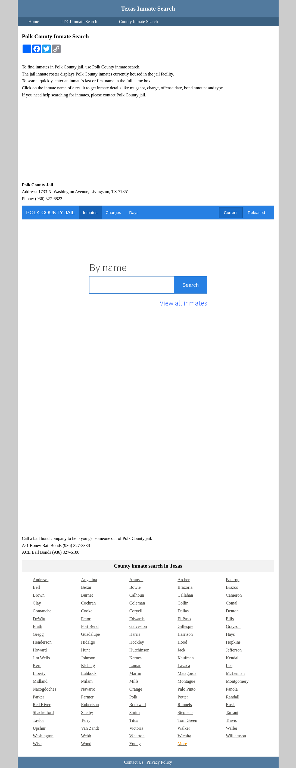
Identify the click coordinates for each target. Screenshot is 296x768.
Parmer (87, 697)
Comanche (42, 611)
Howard (40, 650)
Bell (36, 587)
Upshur (39, 728)
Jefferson (234, 650)
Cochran (88, 603)
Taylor (38, 720)
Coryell (135, 611)
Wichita (184, 736)
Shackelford (43, 712)
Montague (186, 681)
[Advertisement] (148, 140)
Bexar (86, 587)
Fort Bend (89, 626)
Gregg (38, 634)
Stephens (185, 712)
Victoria (136, 728)
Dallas (183, 611)
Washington (43, 736)
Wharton (137, 736)
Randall (232, 697)
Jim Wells (41, 658)
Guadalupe (90, 634)
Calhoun (136, 595)
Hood (182, 642)
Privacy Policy (159, 762)
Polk (133, 697)
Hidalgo (88, 642)
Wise (37, 743)
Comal (232, 603)
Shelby (87, 712)
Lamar (135, 665)
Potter (182, 697)
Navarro (88, 689)
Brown (39, 595)
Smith (134, 712)
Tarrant (232, 712)
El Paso (184, 618)
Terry (85, 720)
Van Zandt (90, 728)
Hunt (85, 650)
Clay (37, 603)
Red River (42, 704)
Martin (135, 673)
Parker (38, 697)
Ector (86, 618)
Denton (232, 611)
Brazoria (184, 587)
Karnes (135, 658)
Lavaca (183, 665)
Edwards (137, 618)
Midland (40, 681)
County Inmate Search (138, 21)
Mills (134, 681)
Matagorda (186, 673)
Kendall (233, 658)
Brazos (232, 587)
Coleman (137, 603)
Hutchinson (139, 650)
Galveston (138, 626)
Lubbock (88, 673)
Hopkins (233, 642)
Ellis (230, 618)
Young (135, 743)
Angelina (89, 579)
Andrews (41, 579)
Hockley (136, 642)
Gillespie (185, 626)
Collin (182, 603)
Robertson (90, 704)
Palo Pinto (186, 689)
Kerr (37, 665)
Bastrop (232, 579)
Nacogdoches (44, 689)
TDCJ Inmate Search (79, 21)
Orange (135, 689)
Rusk (230, 704)
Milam (87, 681)
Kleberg (88, 665)
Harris (134, 634)
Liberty (39, 673)
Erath (37, 626)
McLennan (235, 673)
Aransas (136, 579)
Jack (181, 650)
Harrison (185, 634)
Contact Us (134, 762)
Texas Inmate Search (148, 8)
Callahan (185, 595)
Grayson (233, 626)
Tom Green (187, 720)
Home (34, 21)
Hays (230, 634)
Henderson (42, 642)
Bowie (135, 587)
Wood (86, 743)
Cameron (234, 595)
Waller (231, 728)
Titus (133, 720)
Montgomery (237, 681)
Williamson (236, 736)
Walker (183, 728)
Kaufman (185, 658)
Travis (231, 720)
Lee (229, 665)
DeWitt (39, 618)
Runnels (184, 704)
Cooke (86, 611)
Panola (232, 689)
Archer (183, 579)
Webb (86, 736)
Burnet (87, 595)
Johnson (88, 658)
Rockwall (137, 704)
